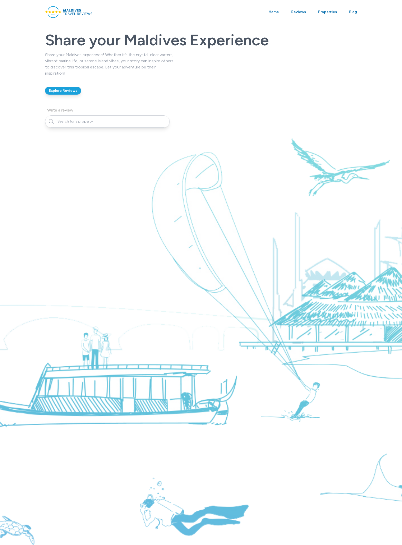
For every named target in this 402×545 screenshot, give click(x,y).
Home (274, 12)
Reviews (298, 12)
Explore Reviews (63, 90)
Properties (327, 12)
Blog (353, 12)
